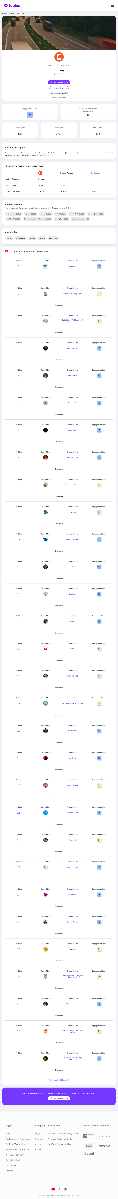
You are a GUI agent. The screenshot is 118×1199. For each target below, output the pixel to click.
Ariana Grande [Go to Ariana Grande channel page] (72, 457)
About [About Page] (38, 1144)
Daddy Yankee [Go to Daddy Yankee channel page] (72, 785)
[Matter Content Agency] (105, 1146)
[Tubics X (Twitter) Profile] (59, 1189)
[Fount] (90, 1153)
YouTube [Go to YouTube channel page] (72, 649)
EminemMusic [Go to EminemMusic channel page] (72, 348)
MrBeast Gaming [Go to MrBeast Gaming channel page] (72, 539)
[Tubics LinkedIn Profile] (65, 1189)
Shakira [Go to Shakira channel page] (72, 567)
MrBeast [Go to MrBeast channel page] (72, 266)
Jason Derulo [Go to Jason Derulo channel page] (72, 758)
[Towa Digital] (105, 1136)
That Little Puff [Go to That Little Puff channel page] (72, 867)
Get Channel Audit (59, 82)
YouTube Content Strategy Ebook (63, 1133)
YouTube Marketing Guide (60, 1139)
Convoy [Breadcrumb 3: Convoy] (23, 13)
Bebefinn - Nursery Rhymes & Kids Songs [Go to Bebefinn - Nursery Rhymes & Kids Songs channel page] (72, 1031)
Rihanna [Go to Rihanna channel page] (72, 621)
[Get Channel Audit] (59, 82)
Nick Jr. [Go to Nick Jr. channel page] (72, 949)
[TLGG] (90, 1145)
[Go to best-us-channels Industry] (59, 88)
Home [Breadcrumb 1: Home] (4, 13)
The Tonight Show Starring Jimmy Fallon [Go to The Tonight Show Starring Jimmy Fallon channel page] (72, 1058)
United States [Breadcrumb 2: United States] (14, 13)
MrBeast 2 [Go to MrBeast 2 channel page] (72, 512)
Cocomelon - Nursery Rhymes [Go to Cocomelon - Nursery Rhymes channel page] (72, 294)
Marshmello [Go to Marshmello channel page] (72, 403)
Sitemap (9, 1170)
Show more (59, 278)
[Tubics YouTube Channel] (53, 1189)
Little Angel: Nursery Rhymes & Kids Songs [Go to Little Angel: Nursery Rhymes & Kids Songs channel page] (72, 976)
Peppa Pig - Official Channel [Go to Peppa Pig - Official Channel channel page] (72, 703)
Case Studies (12, 1165)
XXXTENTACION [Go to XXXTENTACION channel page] (72, 676)
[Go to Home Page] (12, 5)
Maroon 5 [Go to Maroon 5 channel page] (72, 840)
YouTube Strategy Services (18, 1139)
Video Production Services (18, 1149)
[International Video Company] (90, 1136)
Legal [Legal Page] (37, 1133)
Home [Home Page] (8, 1133)
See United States (59, 88)
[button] (112, 5)
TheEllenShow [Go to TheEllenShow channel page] (72, 813)
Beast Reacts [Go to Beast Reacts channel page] (72, 895)
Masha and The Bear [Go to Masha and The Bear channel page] (72, 485)
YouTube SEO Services (16, 1144)
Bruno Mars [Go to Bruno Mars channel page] (72, 731)
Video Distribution (14, 1160)
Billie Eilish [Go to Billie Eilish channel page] (72, 430)
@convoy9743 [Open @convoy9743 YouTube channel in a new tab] (59, 74)
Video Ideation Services (17, 1154)
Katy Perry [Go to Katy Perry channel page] (72, 594)
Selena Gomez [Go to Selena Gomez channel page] (72, 922)
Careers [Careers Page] (39, 1149)
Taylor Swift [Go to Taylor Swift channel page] (72, 376)
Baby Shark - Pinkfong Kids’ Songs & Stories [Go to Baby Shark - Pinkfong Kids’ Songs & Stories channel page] (72, 321)
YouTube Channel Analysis (60, 1144)
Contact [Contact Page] (38, 1139)
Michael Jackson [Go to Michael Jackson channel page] (72, 1004)
